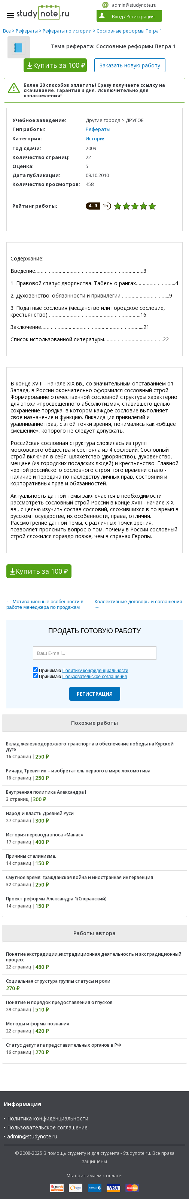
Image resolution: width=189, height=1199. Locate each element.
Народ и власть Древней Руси (40, 813)
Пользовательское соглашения (94, 676)
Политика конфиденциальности (47, 1118)
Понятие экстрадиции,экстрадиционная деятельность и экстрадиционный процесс (94, 957)
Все (7, 31)
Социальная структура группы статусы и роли (58, 981)
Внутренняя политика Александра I (46, 792)
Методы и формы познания (37, 1023)
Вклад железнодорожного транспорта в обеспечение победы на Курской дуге (90, 747)
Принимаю (83, 670)
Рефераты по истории (67, 31)
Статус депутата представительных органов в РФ (63, 1045)
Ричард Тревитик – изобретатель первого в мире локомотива (78, 771)
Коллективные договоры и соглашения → (138, 604)
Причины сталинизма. (31, 856)
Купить (59, 65)
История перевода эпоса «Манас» (44, 835)
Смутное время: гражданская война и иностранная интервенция (79, 877)
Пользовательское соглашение (47, 1127)
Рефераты (27, 31)
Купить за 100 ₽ (42, 571)
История (96, 138)
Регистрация (95, 693)
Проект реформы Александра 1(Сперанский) (56, 899)
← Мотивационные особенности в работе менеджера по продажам (44, 604)
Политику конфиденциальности (95, 670)
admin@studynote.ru (134, 5)
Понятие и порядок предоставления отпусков (59, 1002)
